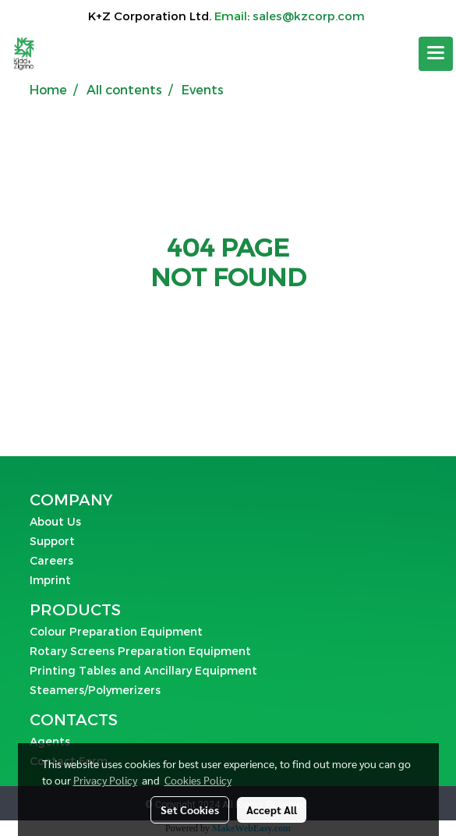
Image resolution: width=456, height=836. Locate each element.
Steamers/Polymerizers (95, 689)
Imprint (50, 579)
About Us (55, 521)
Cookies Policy (198, 780)
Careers (51, 560)
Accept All (271, 809)
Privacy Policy (105, 780)
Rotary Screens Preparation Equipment (140, 650)
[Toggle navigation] (436, 54)
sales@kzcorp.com (309, 16)
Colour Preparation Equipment (116, 631)
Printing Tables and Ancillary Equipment (143, 670)
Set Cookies (190, 809)
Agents (50, 741)
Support (52, 540)
